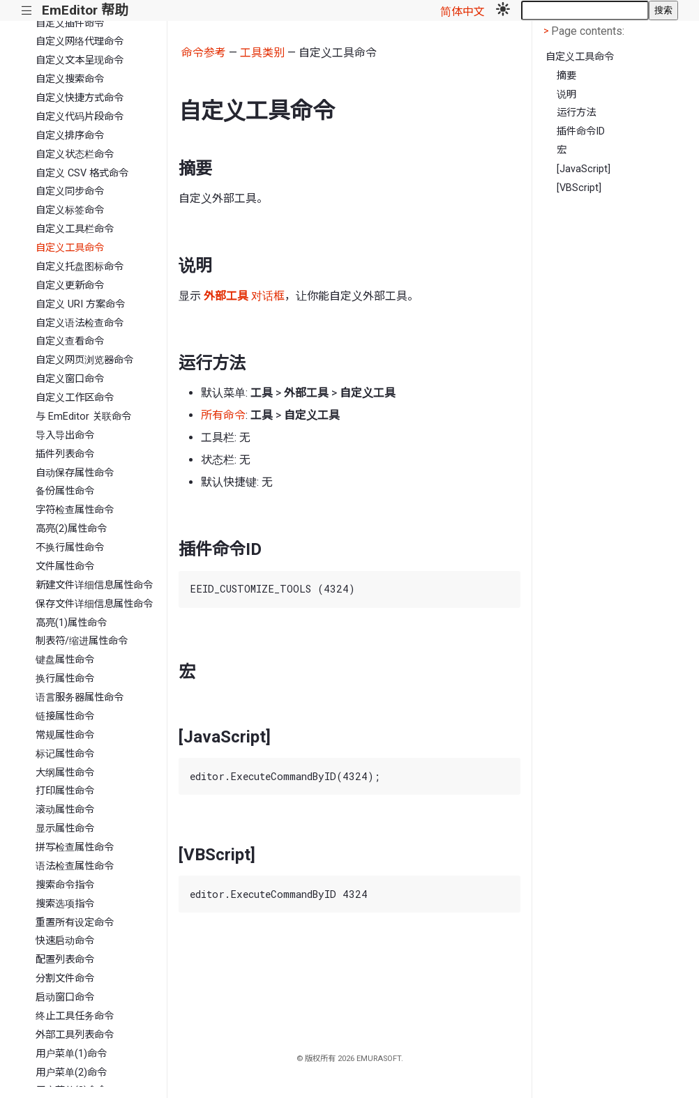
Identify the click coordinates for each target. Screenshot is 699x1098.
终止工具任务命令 (75, 1016)
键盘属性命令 (65, 660)
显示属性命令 (65, 828)
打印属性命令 (65, 791)
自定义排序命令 (70, 136)
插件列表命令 (65, 454)
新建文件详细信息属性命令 (94, 585)
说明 (566, 94)
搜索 (663, 10)
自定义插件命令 (70, 23)
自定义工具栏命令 (75, 229)
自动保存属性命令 (75, 473)
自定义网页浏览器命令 (84, 360)
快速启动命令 (65, 941)
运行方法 (576, 113)
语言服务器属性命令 (79, 697)
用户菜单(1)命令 (71, 1054)
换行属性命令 (65, 679)
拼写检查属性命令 (75, 847)
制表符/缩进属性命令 (82, 641)
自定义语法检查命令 (79, 323)
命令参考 (203, 52)
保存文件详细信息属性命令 (94, 604)
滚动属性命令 (65, 810)
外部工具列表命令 (75, 1035)
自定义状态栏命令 (75, 154)
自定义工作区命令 (75, 398)
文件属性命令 (65, 566)
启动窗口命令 (65, 997)
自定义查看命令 (70, 341)
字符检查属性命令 (75, 510)
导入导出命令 (65, 435)
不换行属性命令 (70, 548)
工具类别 (262, 52)
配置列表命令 (65, 960)
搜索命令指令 (65, 885)
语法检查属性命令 (75, 866)
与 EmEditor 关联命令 (83, 416)
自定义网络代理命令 (79, 41)
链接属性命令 (65, 716)
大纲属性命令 (65, 773)
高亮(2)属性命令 (71, 529)
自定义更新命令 (70, 285)
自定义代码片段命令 (79, 117)
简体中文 (462, 11)
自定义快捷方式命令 (79, 98)
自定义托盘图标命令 (79, 267)
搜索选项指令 (65, 904)
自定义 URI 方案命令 (80, 304)
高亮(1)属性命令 (71, 623)
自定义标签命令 (70, 210)
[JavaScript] (583, 169)
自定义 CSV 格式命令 (82, 173)
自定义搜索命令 (70, 79)
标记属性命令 (65, 754)
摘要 (566, 76)
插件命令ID (581, 131)
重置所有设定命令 (75, 923)
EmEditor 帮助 (85, 10)
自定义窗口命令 (70, 379)
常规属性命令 (65, 735)
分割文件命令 (65, 978)
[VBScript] (579, 188)
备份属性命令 (65, 491)
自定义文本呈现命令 (79, 60)
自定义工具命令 (70, 248)
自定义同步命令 (70, 191)
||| (26, 11)
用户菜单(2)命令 (71, 1072)
